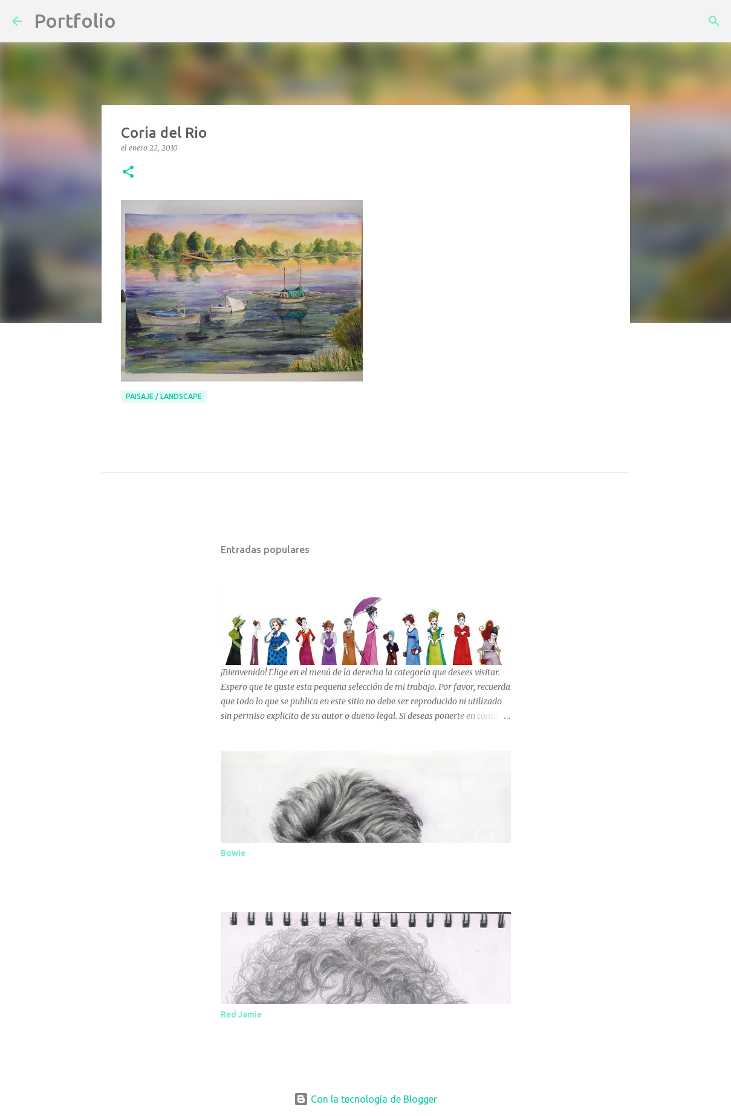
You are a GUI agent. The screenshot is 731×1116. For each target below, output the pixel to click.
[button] (128, 172)
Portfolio (75, 20)
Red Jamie (241, 1014)
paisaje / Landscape (164, 396)
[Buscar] (133, 21)
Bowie (233, 853)
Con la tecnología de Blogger (365, 1099)
